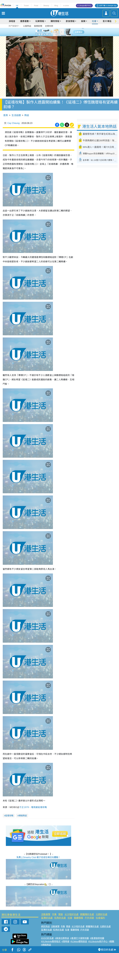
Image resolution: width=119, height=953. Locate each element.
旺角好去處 (60, 918)
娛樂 (83, 21)
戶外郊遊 (89, 918)
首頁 (5, 115)
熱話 (26, 115)
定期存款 (49, 26)
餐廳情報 (78, 918)
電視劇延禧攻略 (39, 807)
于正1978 (24, 807)
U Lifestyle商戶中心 (84, 6)
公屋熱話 (27, 26)
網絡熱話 (23, 815)
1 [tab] (53, 32)
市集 (54, 914)
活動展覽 (45, 914)
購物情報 (55, 21)
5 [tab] (64, 32)
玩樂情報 (39, 21)
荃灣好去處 (47, 918)
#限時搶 (65, 941)
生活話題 (16, 115)
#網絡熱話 (46, 945)
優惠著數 (24, 21)
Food (36, 6)
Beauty (46, 6)
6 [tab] (67, 32)
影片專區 (107, 21)
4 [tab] (61, 32)
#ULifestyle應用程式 (51, 941)
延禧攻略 (9, 815)
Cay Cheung (13, 123)
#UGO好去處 (47, 938)
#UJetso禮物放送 (78, 941)
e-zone (66, 6)
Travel (26, 6)
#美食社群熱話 (62, 938)
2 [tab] (56, 32)
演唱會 (12, 21)
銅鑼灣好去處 (87, 914)
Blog (56, 6)
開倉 (60, 914)
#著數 (111, 941)
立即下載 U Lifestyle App (108, 6)
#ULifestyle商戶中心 (98, 941)
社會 (94, 21)
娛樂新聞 (38, 26)
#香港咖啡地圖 (97, 938)
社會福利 (100, 918)
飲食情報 (70, 21)
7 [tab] (59, 35)
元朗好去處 (101, 914)
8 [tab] (61, 35)
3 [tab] (59, 32)
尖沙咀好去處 (71, 914)
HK (17, 6)
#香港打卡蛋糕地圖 (79, 938)
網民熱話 (45, 926)
